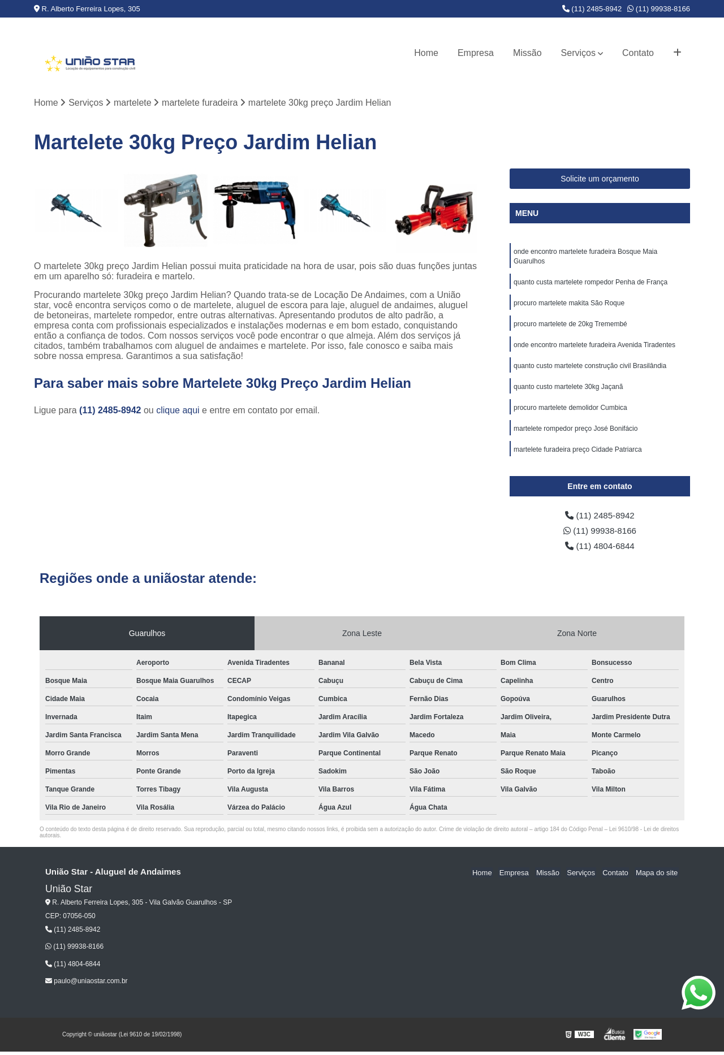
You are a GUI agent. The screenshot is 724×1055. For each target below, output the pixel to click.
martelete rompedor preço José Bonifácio (575, 434)
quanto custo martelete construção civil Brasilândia (590, 370)
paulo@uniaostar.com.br (86, 985)
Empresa (476, 53)
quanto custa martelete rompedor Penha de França (590, 284)
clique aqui (178, 411)
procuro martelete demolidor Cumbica (570, 413)
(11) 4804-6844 (600, 549)
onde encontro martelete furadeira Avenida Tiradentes (594, 348)
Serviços (578, 53)
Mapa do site (657, 876)
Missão (527, 53)
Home (426, 53)
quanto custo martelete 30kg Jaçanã (568, 391)
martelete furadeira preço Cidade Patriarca (578, 456)
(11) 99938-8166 (658, 9)
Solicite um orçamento (600, 179)
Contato (638, 53)
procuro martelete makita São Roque (569, 305)
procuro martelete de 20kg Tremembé (570, 327)
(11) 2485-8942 (592, 9)
